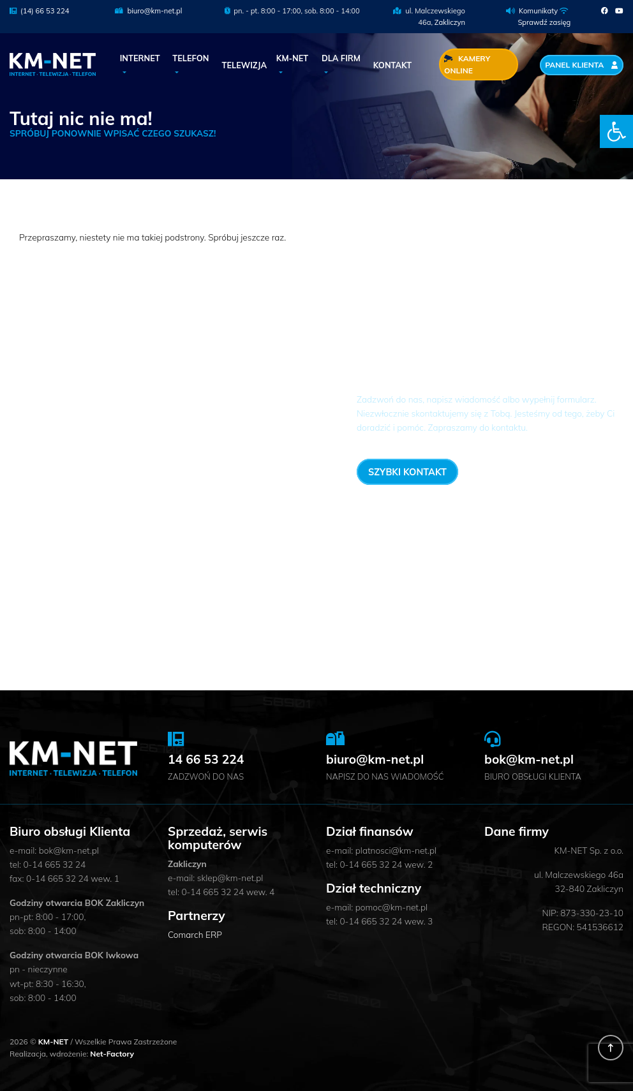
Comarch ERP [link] (195, 934)
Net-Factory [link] (112, 1053)
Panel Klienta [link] (581, 65)
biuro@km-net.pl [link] (148, 10)
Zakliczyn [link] (450, 22)
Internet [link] (140, 58)
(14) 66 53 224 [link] (39, 10)
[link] (616, 131)
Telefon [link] (190, 58)
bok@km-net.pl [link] (529, 759)
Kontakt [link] (392, 65)
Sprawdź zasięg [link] (544, 22)
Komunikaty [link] (538, 10)
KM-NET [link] (292, 58)
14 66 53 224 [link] (558, 471)
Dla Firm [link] (341, 58)
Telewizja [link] (244, 65)
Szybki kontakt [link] (407, 471)
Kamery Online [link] (467, 65)
